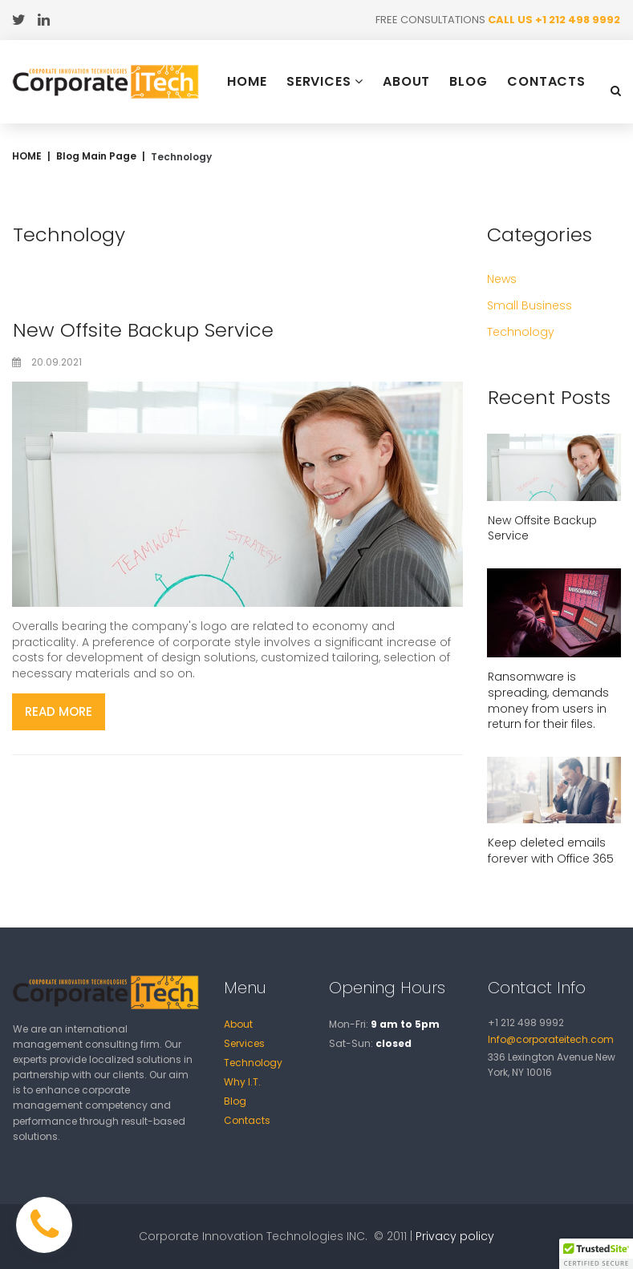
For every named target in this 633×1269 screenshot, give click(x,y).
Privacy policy (455, 1236)
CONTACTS (546, 81)
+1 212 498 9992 (577, 19)
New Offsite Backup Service (143, 330)
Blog (235, 1101)
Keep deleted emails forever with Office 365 (551, 851)
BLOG (468, 81)
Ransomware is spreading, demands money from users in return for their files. (548, 700)
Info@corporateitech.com (551, 1039)
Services (244, 1043)
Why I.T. (242, 1082)
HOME (247, 81)
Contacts (247, 1120)
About (238, 1024)
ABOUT (407, 81)
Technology (253, 1062)
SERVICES (324, 81)
